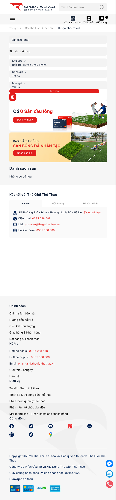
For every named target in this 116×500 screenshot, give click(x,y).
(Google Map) (92, 212)
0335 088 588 (38, 351)
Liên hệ (14, 376)
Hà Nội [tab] (26, 203)
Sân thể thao (32, 28)
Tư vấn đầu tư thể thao (24, 388)
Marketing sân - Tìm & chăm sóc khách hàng (38, 414)
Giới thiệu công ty (21, 370)
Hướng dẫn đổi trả (21, 320)
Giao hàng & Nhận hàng (24, 332)
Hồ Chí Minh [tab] (90, 203)
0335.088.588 (41, 218)
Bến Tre (49, 28)
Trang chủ (15, 28)
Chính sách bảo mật (22, 313)
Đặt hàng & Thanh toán (24, 339)
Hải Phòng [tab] (58, 203)
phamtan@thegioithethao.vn (42, 224)
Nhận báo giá (24, 152)
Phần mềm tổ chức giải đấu (27, 407)
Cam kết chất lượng (22, 326)
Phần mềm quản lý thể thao (27, 401)
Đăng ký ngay (25, 119)
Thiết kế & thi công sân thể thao (30, 394)
